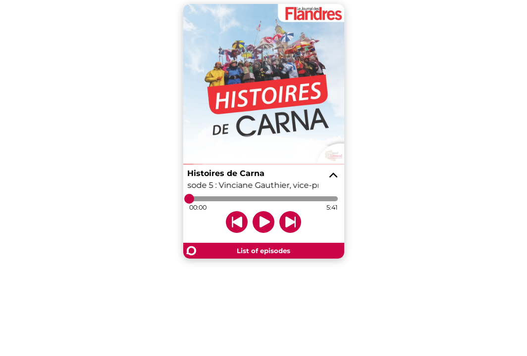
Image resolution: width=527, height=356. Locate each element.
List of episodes (263, 251)
